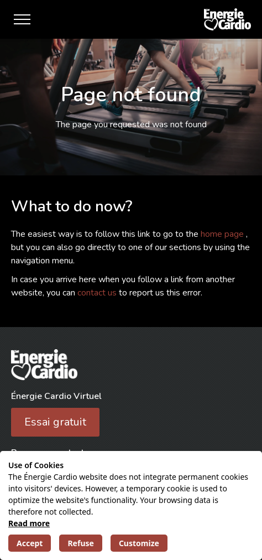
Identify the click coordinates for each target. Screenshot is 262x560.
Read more (29, 523)
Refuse (80, 543)
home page (223, 234)
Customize (139, 543)
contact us (98, 293)
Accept (30, 543)
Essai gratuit (55, 421)
